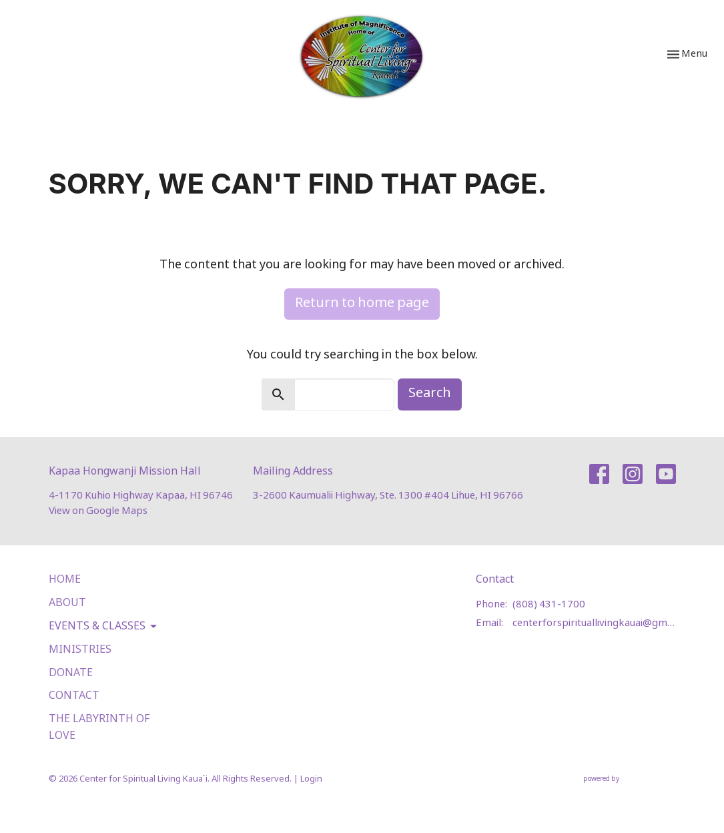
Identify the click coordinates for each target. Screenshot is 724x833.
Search (429, 393)
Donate (71, 673)
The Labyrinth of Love (99, 727)
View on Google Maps (98, 511)
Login (311, 779)
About (67, 603)
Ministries (80, 650)
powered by (629, 779)
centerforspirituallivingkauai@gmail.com (594, 623)
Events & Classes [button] (104, 627)
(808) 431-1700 (548, 604)
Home (65, 580)
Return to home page (362, 303)
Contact (74, 696)
